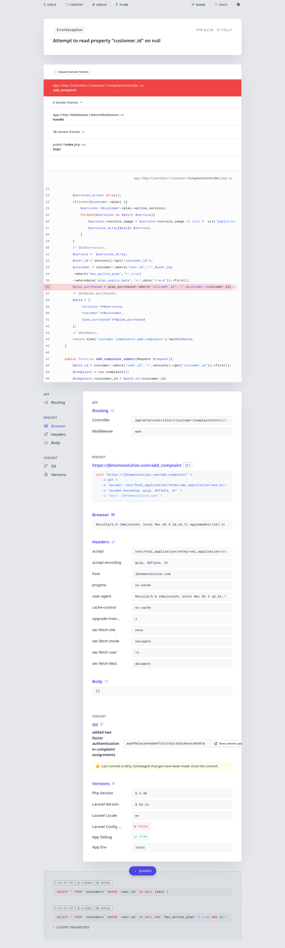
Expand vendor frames (72, 72)
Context (50, 458)
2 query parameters (71, 927)
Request (50, 418)
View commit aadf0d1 (231, 743)
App (46, 394)
